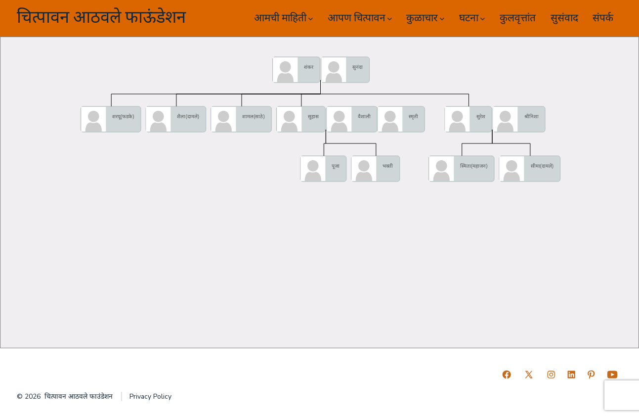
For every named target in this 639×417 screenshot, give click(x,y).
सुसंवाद (564, 18)
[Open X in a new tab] (528, 374)
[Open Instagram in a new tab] (551, 374)
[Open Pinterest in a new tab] (591, 374)
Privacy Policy (150, 396)
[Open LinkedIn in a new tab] (571, 374)
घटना (472, 18)
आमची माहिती (283, 18)
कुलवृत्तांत (518, 18)
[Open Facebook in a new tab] (506, 374)
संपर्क (603, 18)
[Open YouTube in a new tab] (612, 374)
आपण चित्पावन (360, 18)
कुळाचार (425, 18)
